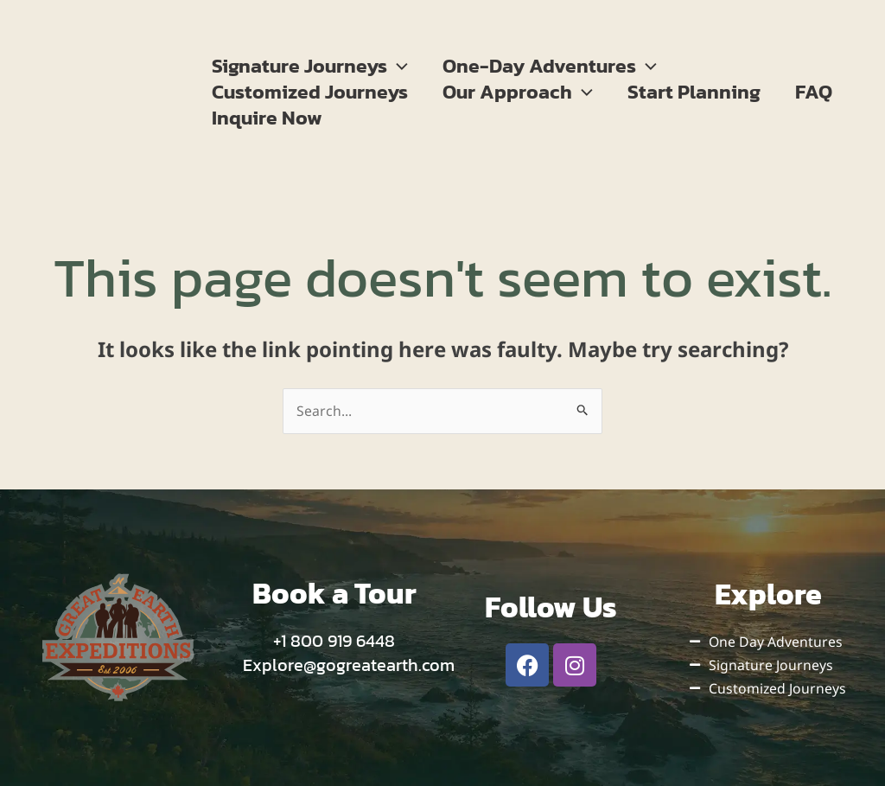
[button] (400, 66)
